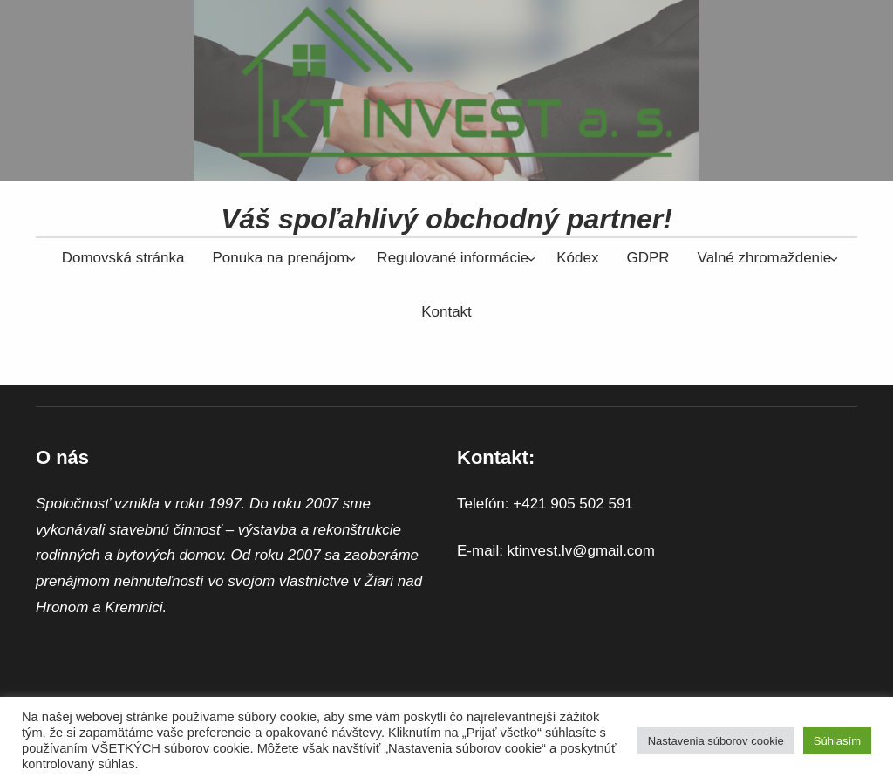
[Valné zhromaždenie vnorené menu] (765, 258)
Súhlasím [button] (837, 740)
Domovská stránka (123, 257)
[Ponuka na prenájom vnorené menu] (280, 258)
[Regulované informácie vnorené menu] (452, 258)
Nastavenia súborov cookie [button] (716, 740)
